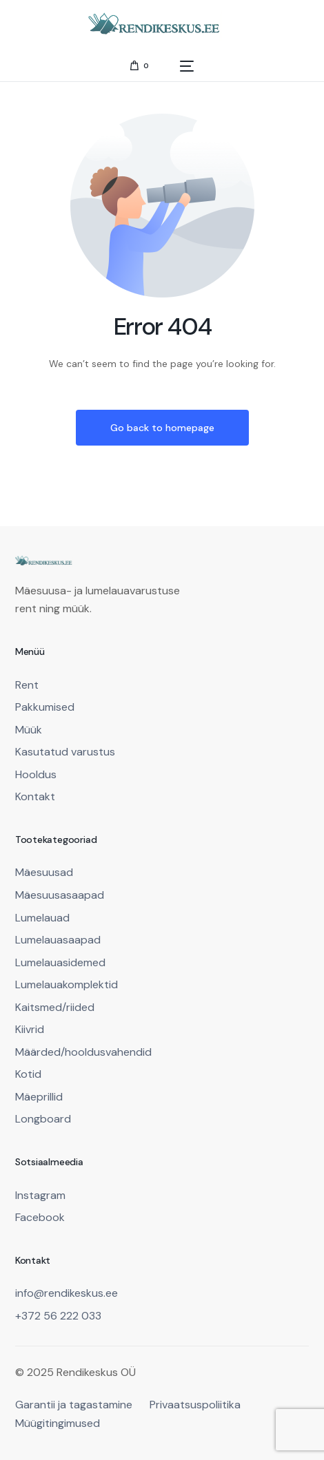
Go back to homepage (162, 427)
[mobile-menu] (178, 65)
